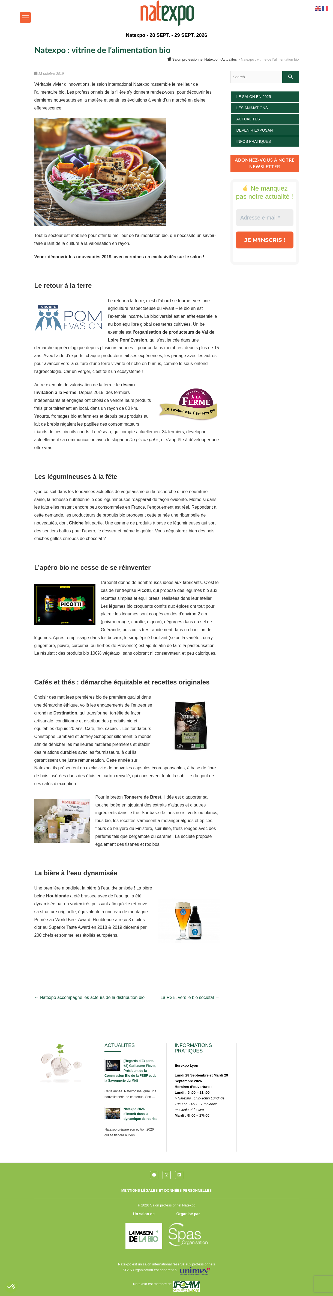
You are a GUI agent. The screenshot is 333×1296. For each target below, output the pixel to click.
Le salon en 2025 (253, 96)
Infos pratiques (253, 141)
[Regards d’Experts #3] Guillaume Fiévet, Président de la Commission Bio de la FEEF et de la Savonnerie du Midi (130, 1071)
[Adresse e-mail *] (264, 217)
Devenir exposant (255, 130)
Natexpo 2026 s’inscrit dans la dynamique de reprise (140, 1114)
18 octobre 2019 (49, 74)
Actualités (248, 119)
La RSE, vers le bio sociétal (189, 997)
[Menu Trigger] (25, 17)
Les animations (252, 108)
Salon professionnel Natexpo (172, 1205)
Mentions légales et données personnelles (166, 1190)
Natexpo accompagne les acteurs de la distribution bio (89, 997)
